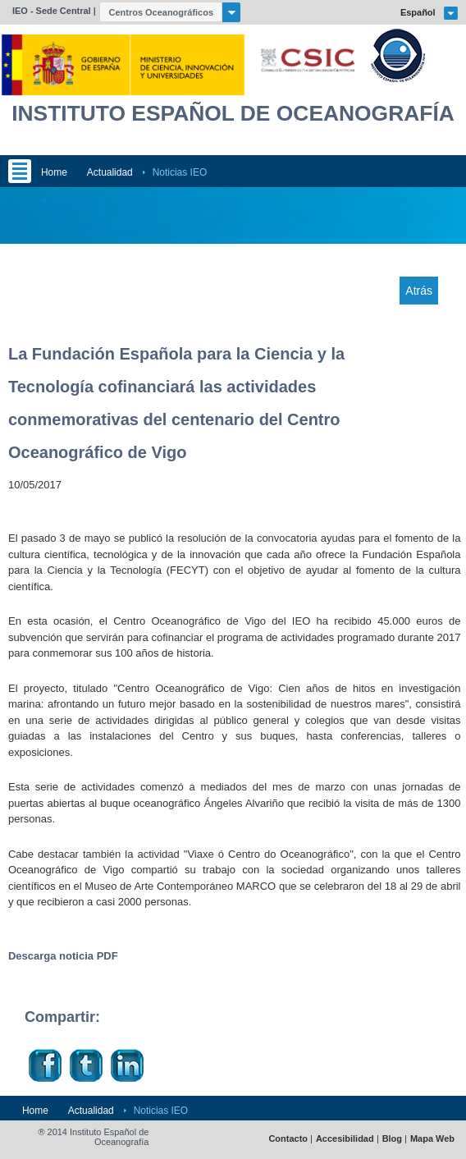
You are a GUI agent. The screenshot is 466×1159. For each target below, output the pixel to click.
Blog (392, 1138)
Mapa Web (432, 1138)
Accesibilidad (345, 1138)
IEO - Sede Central (51, 11)
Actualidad (110, 172)
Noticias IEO (180, 172)
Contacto (288, 1138)
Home (54, 172)
